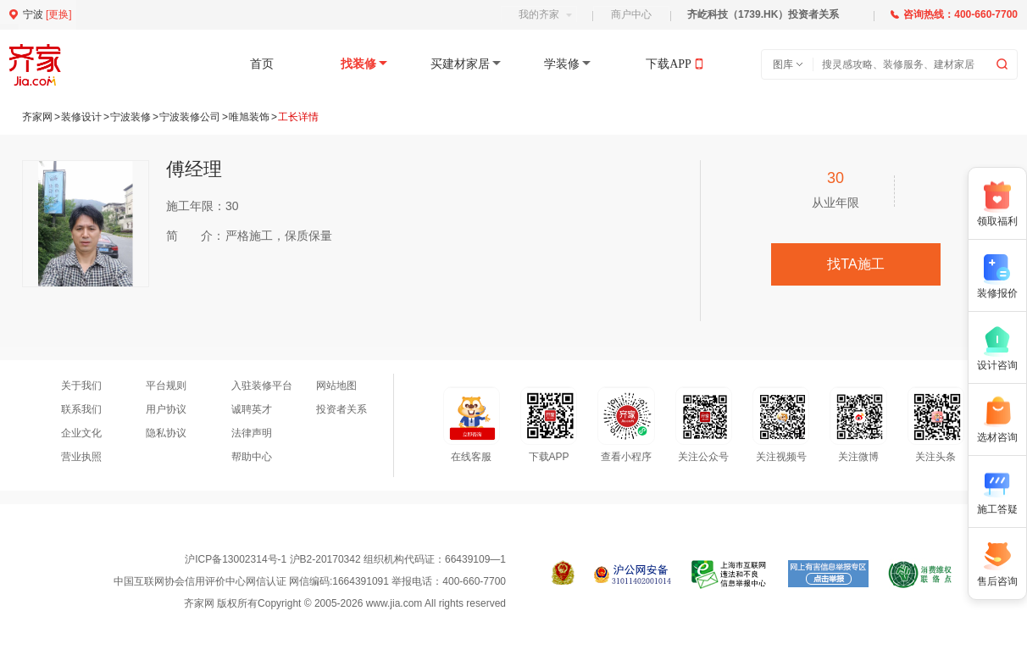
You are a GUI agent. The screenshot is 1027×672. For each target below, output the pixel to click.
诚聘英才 (251, 409)
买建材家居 (460, 64)
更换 (58, 14)
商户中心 (631, 14)
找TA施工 (855, 264)
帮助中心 (251, 457)
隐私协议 (166, 433)
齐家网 (37, 117)
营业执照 (81, 457)
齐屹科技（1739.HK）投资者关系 (763, 14)
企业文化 (81, 433)
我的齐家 (545, 14)
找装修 (358, 64)
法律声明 (251, 433)
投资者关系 (341, 409)
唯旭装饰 (249, 117)
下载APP (668, 64)
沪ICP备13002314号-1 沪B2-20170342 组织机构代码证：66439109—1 (345, 559)
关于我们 (81, 386)
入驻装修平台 (261, 386)
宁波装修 (130, 117)
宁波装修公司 (189, 117)
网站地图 (336, 386)
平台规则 (166, 386)
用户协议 (166, 409)
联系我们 (81, 409)
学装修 (562, 64)
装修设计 (81, 117)
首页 (262, 64)
